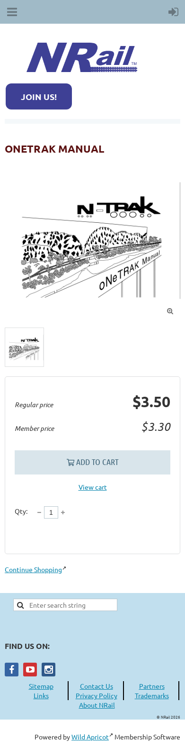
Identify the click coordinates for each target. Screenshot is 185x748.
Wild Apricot (90, 736)
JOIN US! (39, 96)
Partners (152, 686)
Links (41, 695)
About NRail (97, 705)
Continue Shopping (33, 569)
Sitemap (41, 686)
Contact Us (96, 686)
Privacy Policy (96, 695)
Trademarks (152, 695)
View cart (93, 487)
